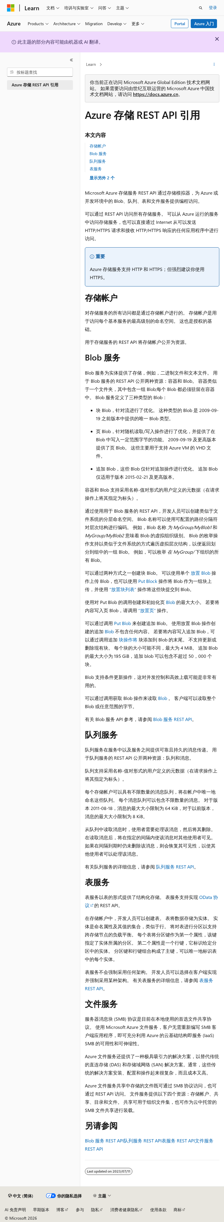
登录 (213, 7)
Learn (91, 64)
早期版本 (41, 1209)
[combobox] (40, 72)
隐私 (95, 1209)
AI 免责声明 (15, 1209)
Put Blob (122, 623)
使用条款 (158, 1209)
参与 (80, 1209)
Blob (170, 602)
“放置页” (147, 610)
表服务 (96, 168)
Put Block (147, 581)
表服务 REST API (178, 1140)
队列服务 (98, 161)
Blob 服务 (98, 153)
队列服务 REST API (175, 867)
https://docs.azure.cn (155, 94)
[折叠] (71, 60)
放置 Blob (200, 573)
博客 (60, 1209)
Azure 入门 (204, 23)
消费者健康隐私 (124, 1209)
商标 (178, 1209)
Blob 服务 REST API (172, 719)
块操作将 (128, 639)
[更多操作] (214, 64)
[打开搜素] (200, 8)
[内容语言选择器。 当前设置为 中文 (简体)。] (21, 1196)
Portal (179, 23)
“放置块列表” (122, 589)
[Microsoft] (11, 8)
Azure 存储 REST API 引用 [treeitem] (35, 84)
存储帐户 (98, 146)
